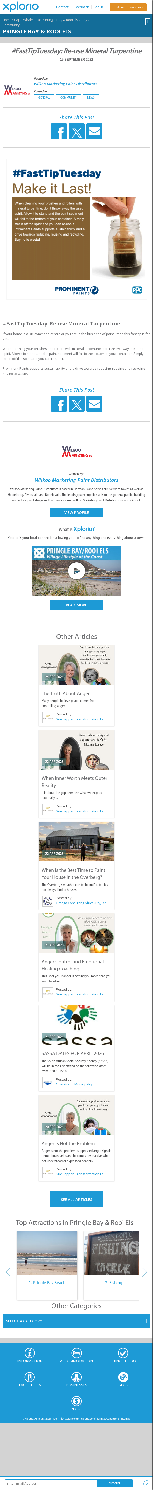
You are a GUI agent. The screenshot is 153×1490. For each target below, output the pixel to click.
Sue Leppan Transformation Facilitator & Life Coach (81, 719)
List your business (128, 7)
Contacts (63, 7)
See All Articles (76, 1199)
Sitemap (125, 1418)
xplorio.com (88, 1418)
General (44, 97)
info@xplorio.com (69, 1418)
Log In (98, 7)
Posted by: (41, 78)
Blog (84, 19)
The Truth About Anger (66, 693)
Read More (76, 604)
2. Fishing (113, 1282)
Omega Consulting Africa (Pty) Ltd (81, 902)
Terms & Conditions (108, 1418)
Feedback (81, 7)
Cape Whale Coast (28, 19)
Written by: (76, 474)
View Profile (76, 512)
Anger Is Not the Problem (68, 1143)
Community (11, 25)
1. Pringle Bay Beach (47, 1282)
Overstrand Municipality (74, 1084)
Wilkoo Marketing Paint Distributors (65, 83)
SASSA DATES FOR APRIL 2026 (73, 1053)
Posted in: (40, 91)
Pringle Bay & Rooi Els (61, 19)
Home (7, 19)
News (91, 97)
